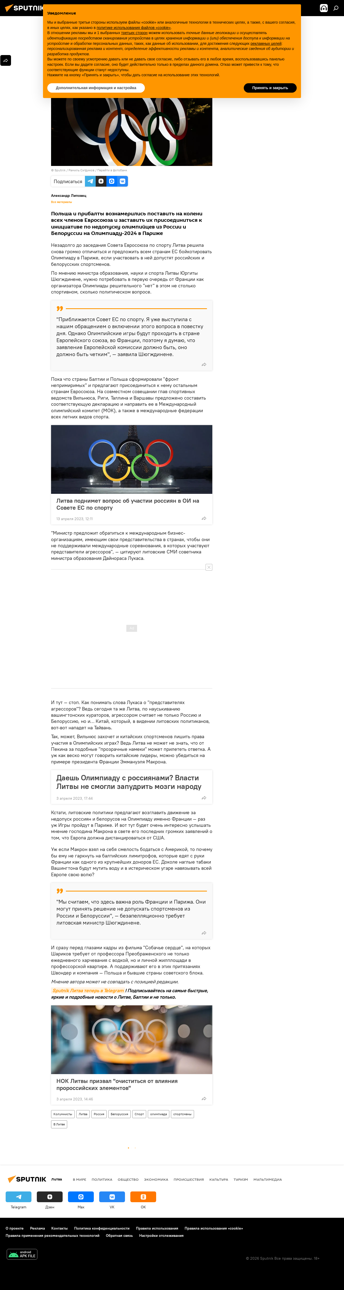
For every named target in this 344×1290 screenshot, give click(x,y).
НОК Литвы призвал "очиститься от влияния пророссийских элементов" (117, 1084)
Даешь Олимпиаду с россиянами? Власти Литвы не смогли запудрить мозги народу (129, 782)
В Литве (59, 1124)
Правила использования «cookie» (214, 1228)
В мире (79, 1179)
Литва (83, 1114)
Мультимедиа (267, 1179)
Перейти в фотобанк (112, 170)
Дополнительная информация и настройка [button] (96, 88)
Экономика (156, 1179)
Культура (218, 1179)
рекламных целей (265, 43)
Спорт (139, 1114)
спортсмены (182, 1114)
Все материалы (61, 202)
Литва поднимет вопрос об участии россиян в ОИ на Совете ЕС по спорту (127, 504)
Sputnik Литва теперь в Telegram (88, 990)
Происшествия (189, 1179)
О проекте (15, 1228)
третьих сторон (134, 33)
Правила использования (157, 1228)
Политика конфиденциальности (102, 1228)
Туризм (241, 1179)
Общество (128, 1179)
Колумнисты (62, 1114)
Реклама (37, 1228)
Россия (99, 1114)
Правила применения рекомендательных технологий (52, 1235)
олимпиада (158, 1114)
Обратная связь (119, 1235)
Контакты (59, 1228)
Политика (102, 1179)
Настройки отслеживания (161, 1235)
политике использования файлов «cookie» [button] (134, 28)
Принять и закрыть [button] (270, 88)
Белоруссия (119, 1114)
